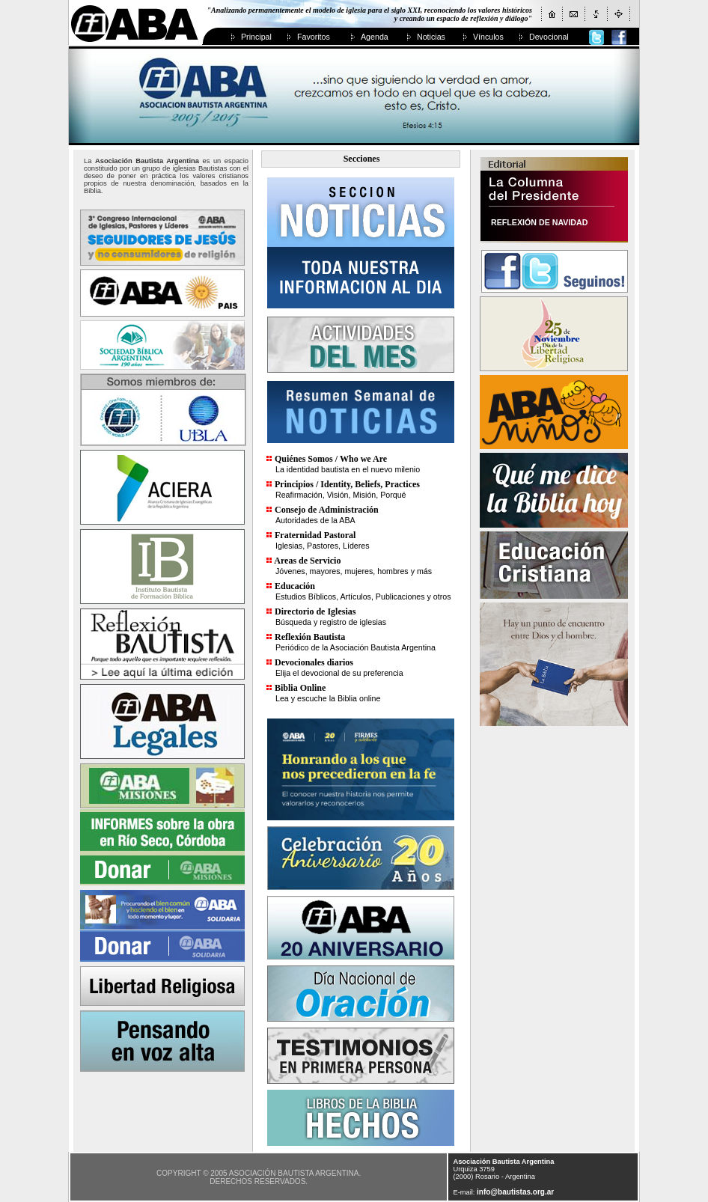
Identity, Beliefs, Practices (370, 484)
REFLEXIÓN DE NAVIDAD (539, 222)
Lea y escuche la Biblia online (327, 698)
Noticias (431, 36)
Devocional (549, 36)
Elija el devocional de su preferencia (339, 672)
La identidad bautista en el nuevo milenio (347, 469)
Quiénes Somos (304, 459)
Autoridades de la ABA (315, 520)
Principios (294, 484)
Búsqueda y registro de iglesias (330, 621)
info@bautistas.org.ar (515, 1192)
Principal (256, 36)
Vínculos (488, 36)
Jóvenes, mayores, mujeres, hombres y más (353, 571)
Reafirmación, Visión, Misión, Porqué (340, 494)
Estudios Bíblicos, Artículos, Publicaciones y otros (363, 596)
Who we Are (363, 459)
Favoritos (313, 36)
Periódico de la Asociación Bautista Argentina (355, 647)
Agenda (374, 36)
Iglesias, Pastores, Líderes (322, 545)
